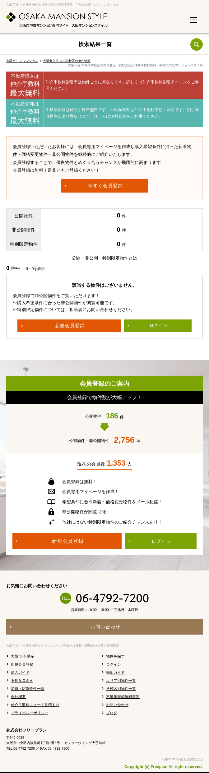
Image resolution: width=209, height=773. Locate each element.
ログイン (113, 664)
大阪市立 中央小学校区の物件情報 (67, 61)
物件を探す (115, 656)
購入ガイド (20, 672)
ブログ (111, 713)
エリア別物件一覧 (121, 680)
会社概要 (18, 697)
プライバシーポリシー (29, 713)
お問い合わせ (117, 705)
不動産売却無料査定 (123, 697)
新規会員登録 (22, 664)
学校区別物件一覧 (121, 689)
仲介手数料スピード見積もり (35, 705)
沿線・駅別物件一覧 (27, 689)
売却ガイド (115, 672)
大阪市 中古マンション (22, 61)
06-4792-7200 (112, 598)
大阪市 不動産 (22, 656)
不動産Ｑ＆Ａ (22, 680)
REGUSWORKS (191, 759)
